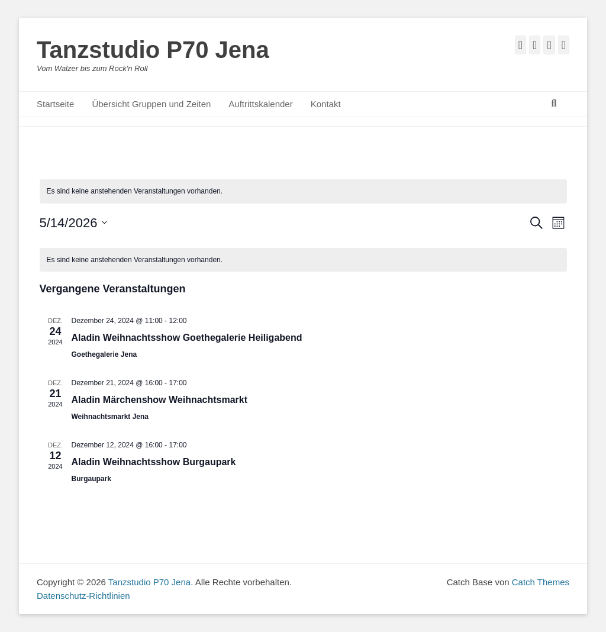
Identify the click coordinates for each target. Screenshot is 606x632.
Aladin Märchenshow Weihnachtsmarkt (160, 400)
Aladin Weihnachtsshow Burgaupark (154, 462)
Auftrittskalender (260, 104)
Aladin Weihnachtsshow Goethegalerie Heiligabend (187, 338)
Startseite (55, 104)
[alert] (303, 191)
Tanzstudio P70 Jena (153, 50)
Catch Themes (540, 582)
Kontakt (326, 104)
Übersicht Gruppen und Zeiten (151, 104)
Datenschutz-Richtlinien (83, 596)
